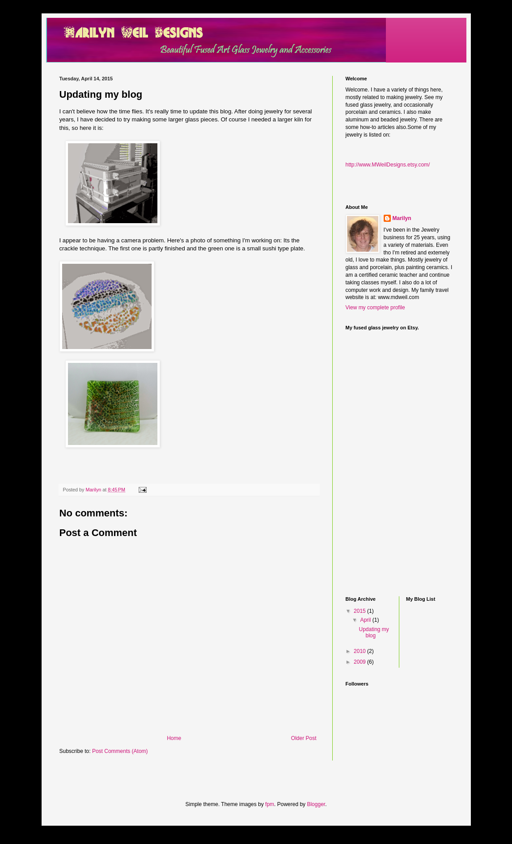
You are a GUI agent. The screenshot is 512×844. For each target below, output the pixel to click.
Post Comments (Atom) (120, 751)
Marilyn (402, 218)
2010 (360, 651)
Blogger (316, 804)
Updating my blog (374, 632)
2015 (360, 611)
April (366, 620)
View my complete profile (375, 307)
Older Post (304, 738)
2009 (360, 662)
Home (174, 738)
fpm (269, 804)
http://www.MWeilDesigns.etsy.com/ (388, 165)
